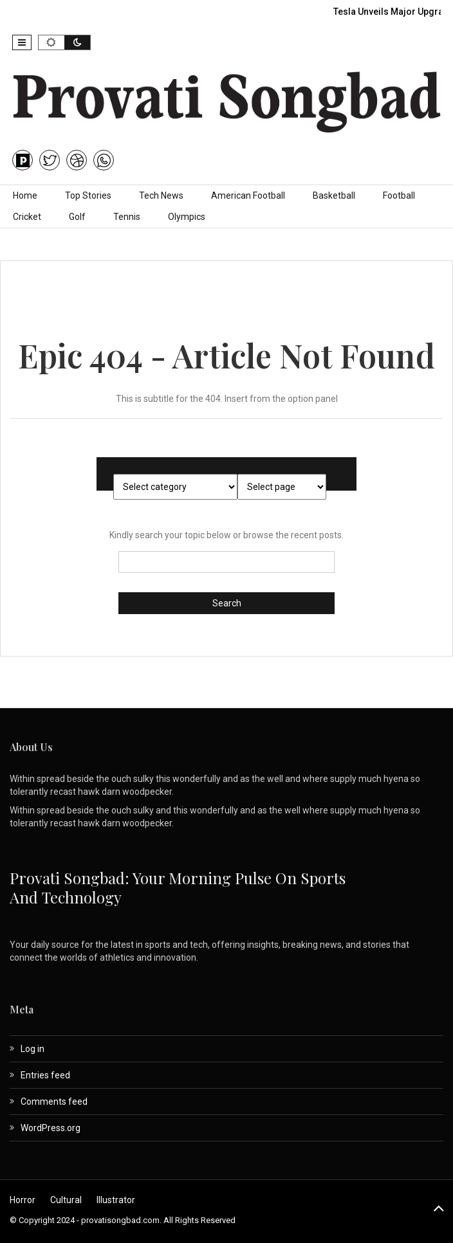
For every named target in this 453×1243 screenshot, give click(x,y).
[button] (22, 42)
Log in (32, 1049)
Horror (22, 1200)
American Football (248, 195)
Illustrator (116, 1200)
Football (399, 195)
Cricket (27, 217)
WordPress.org (50, 1128)
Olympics (186, 217)
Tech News (161, 195)
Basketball (334, 195)
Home (25, 195)
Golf (77, 217)
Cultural (66, 1200)
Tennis (126, 217)
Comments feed (54, 1101)
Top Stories (88, 195)
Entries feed (45, 1075)
